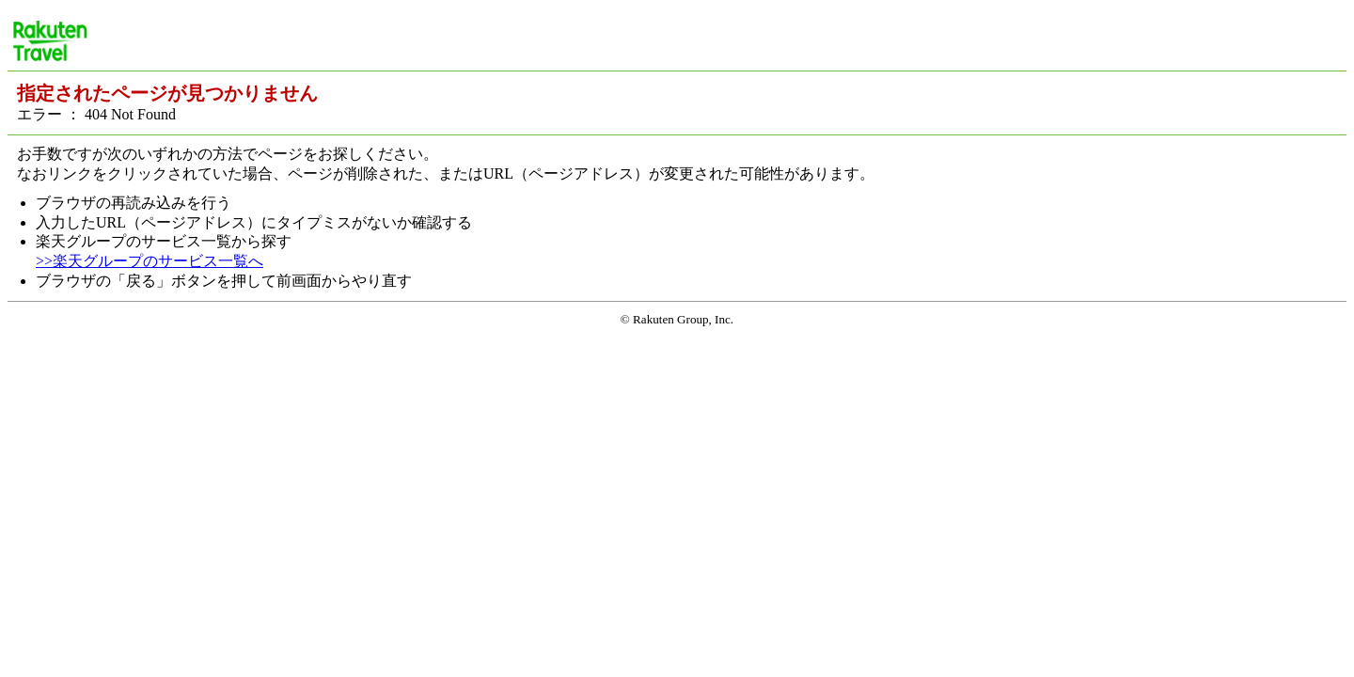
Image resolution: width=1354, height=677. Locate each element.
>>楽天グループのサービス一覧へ (149, 261)
